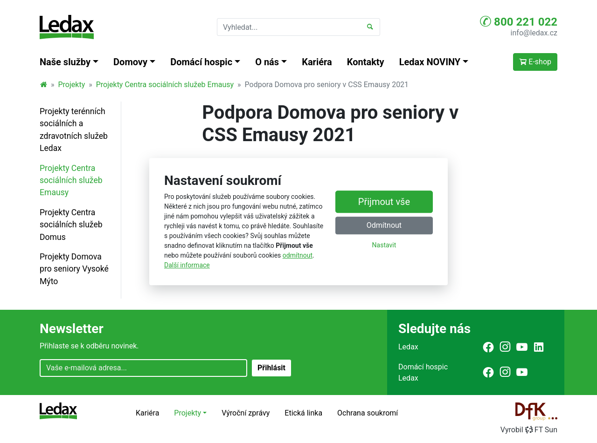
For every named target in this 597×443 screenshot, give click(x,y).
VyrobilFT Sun (528, 429)
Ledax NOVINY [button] (430, 62)
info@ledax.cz (534, 32)
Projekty (71, 84)
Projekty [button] (187, 413)
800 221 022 (518, 21)
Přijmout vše (384, 201)
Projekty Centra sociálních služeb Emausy (165, 84)
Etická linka (303, 413)
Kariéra (317, 62)
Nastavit (384, 245)
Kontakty (365, 62)
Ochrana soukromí (367, 413)
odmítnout (297, 255)
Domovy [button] (130, 62)
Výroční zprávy (246, 413)
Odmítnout (384, 225)
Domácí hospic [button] (201, 62)
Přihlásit (271, 367)
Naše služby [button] (65, 62)
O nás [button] (267, 62)
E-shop (535, 61)
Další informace (187, 265)
